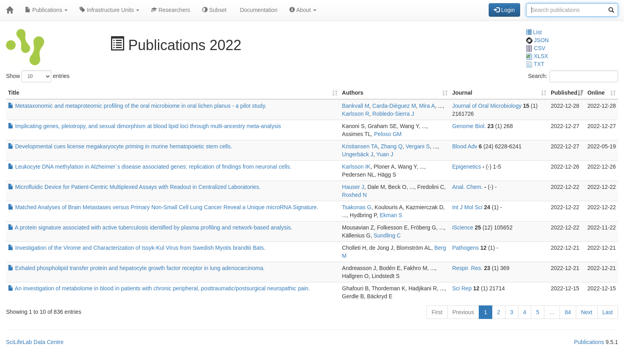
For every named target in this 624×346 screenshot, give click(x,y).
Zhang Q (391, 146)
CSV (536, 48)
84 (568, 312)
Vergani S (418, 146)
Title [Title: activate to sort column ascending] (14, 92)
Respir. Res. (467, 268)
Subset (214, 10)
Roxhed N (354, 195)
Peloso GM (388, 134)
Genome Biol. (469, 126)
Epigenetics (466, 166)
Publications (46, 10)
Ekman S (391, 215)
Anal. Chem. (467, 187)
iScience (462, 227)
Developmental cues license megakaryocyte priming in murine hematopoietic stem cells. (120, 146)
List (534, 32)
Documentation (257, 10)
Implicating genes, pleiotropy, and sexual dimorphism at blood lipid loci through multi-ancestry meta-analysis (144, 126)
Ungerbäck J (357, 154)
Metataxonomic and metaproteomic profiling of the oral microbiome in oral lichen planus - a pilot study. (137, 106)
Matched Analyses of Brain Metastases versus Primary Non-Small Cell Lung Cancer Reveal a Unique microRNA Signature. (163, 207)
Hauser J (353, 187)
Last (608, 312)
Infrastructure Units (109, 10)
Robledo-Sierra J (393, 114)
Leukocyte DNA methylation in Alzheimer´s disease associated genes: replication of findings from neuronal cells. (149, 166)
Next (587, 312)
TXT (535, 64)
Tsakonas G (356, 207)
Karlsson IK (356, 166)
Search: (573, 76)
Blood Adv (464, 146)
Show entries (38, 76)
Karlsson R (355, 114)
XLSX (537, 56)
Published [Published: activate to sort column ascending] (564, 92)
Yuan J (384, 154)
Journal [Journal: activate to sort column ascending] (462, 92)
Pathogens (465, 248)
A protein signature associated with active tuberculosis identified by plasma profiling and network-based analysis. (150, 227)
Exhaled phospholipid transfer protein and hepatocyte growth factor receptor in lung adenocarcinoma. (136, 268)
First (436, 312)
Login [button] (504, 10)
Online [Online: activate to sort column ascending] (596, 92)
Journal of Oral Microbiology (486, 106)
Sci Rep (462, 288)
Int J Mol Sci (467, 207)
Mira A (427, 106)
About (302, 10)
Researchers (170, 10)
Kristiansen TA (360, 146)
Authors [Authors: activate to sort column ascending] (352, 92)
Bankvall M (355, 106)
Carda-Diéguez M (394, 106)
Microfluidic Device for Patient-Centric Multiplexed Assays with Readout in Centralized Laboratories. (134, 187)
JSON (537, 40)
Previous (463, 312)
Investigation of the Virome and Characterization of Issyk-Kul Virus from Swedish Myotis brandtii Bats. (136, 248)
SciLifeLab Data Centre (35, 342)
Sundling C (387, 235)
